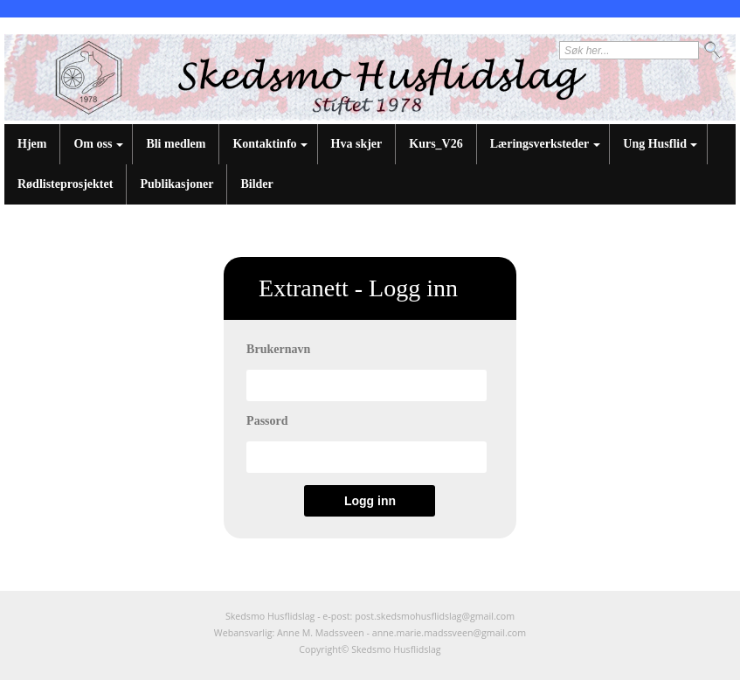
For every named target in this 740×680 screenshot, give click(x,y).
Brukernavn (278, 349)
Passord (266, 420)
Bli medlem (175, 143)
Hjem (31, 143)
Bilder (256, 184)
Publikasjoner (176, 184)
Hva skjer (357, 143)
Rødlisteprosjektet (65, 184)
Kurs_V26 (435, 143)
